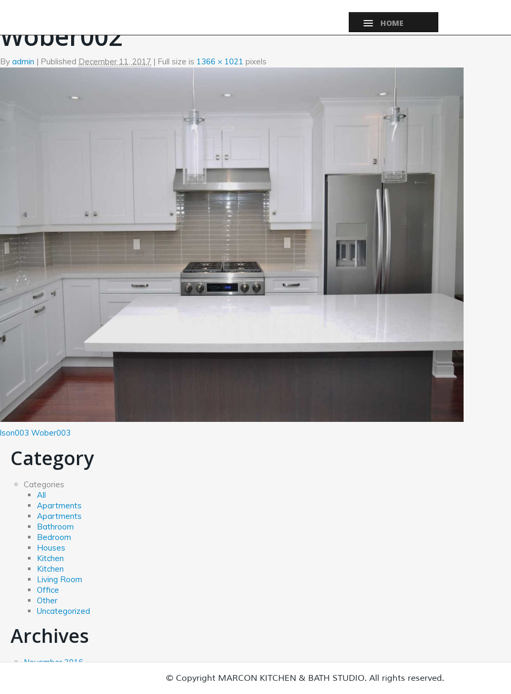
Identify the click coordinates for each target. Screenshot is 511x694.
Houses (51, 548)
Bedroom (54, 537)
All (41, 495)
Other (47, 600)
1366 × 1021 (219, 61)
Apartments (59, 505)
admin (23, 61)
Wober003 (51, 433)
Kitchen (50, 558)
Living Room (59, 579)
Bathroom (55, 527)
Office (48, 590)
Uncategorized (63, 611)
